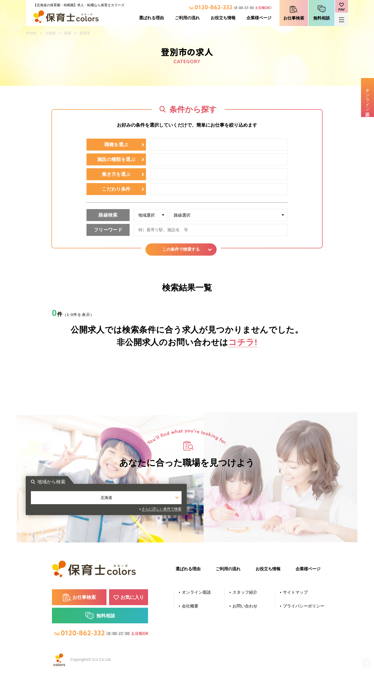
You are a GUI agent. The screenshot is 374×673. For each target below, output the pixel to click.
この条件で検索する (187, 248)
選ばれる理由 (151, 18)
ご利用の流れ (187, 18)
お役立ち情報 (223, 18)
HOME (31, 33)
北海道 (50, 33)
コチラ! (242, 342)
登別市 (84, 33)
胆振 (67, 33)
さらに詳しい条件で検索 (242, 514)
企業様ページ (258, 18)
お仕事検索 (293, 18)
